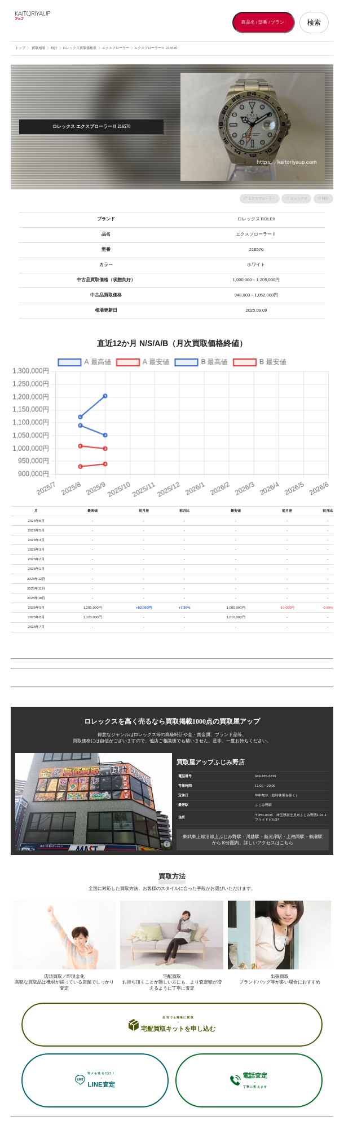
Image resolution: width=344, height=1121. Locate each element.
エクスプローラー (261, 198)
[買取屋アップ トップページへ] (60, 22)
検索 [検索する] (314, 22)
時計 (325, 198)
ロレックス (298, 198)
